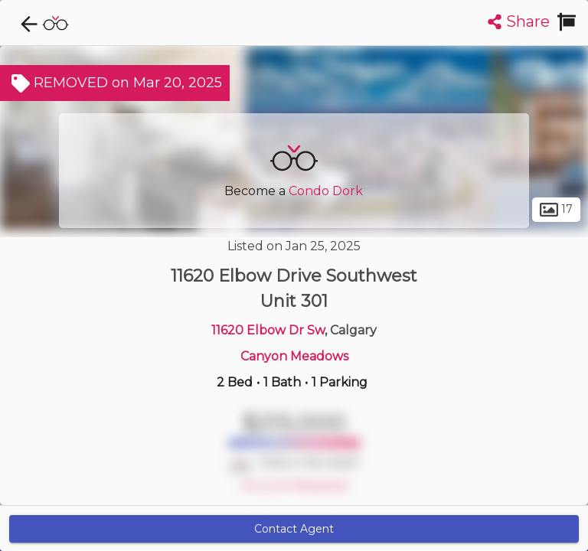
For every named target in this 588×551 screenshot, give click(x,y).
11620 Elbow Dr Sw (268, 330)
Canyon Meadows (294, 356)
